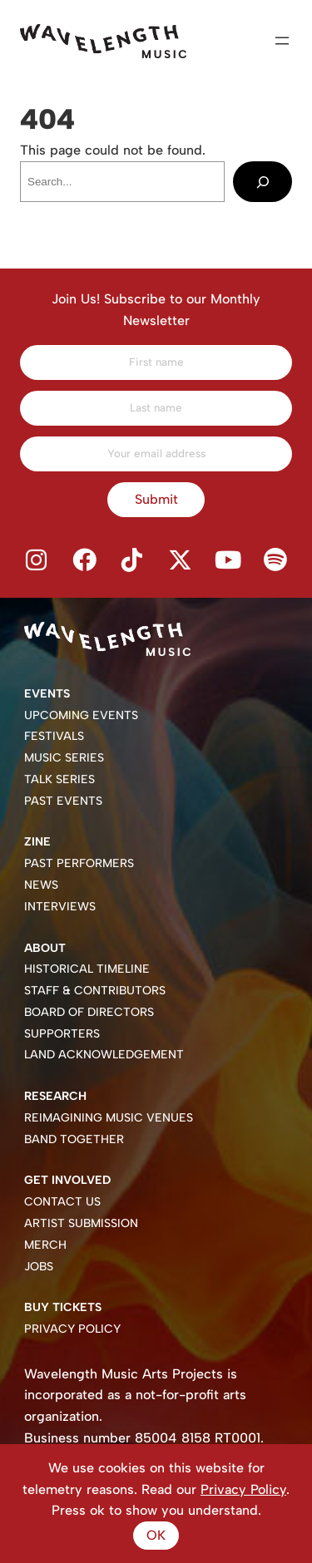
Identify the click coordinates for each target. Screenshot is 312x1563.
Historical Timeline (87, 969)
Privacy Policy (72, 1329)
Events (47, 694)
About (45, 948)
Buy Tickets (63, 1307)
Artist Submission (81, 1223)
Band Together (74, 1139)
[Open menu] (282, 41)
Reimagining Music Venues (108, 1118)
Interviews (60, 907)
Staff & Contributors (95, 991)
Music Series (64, 758)
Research (55, 1096)
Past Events (63, 801)
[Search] (262, 181)
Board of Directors (89, 1012)
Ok (156, 1535)
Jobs (38, 1267)
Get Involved (67, 1180)
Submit (156, 499)
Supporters (62, 1034)
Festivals (54, 736)
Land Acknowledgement (104, 1055)
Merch (45, 1245)
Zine (37, 842)
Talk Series (59, 779)
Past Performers (79, 863)
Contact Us (62, 1202)
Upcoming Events (81, 715)
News (41, 885)
